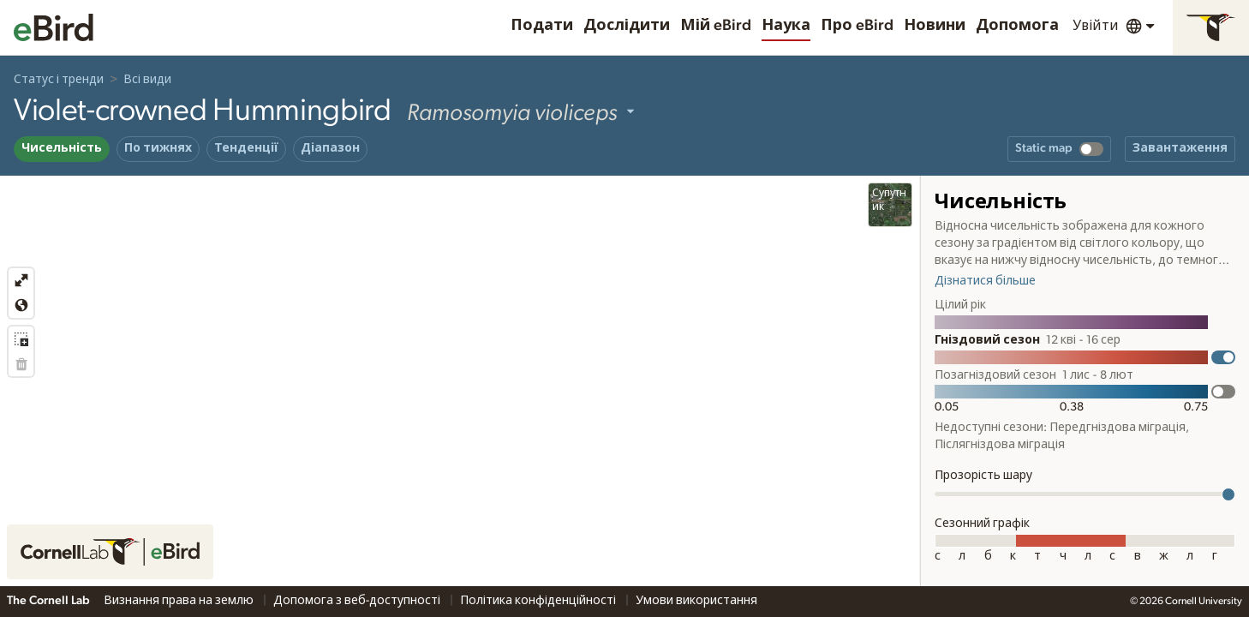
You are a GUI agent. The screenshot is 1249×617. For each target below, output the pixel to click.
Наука (786, 25)
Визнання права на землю (180, 601)
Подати (542, 25)
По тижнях (158, 148)
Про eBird (857, 25)
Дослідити (626, 25)
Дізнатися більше (985, 281)
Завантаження (1180, 148)
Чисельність (61, 148)
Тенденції (246, 148)
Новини (934, 25)
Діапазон (330, 148)
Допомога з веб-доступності (358, 601)
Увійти (1096, 26)
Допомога (1017, 25)
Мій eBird (715, 25)
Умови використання (696, 601)
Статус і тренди (59, 80)
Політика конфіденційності (539, 601)
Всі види (147, 80)
